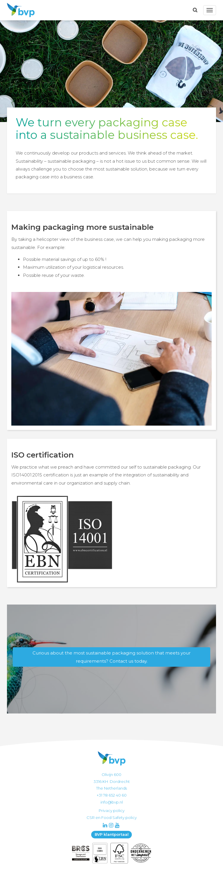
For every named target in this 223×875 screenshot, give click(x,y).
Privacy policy (112, 810)
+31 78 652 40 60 (112, 795)
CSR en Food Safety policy (112, 817)
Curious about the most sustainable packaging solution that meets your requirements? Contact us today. (111, 657)
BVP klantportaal (112, 834)
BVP (19, 10)
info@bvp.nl (111, 802)
